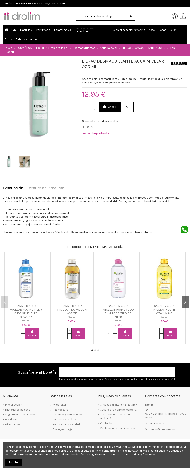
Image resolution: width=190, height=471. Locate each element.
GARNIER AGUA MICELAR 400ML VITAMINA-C (164, 309)
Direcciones (12, 424)
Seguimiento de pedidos (20, 414)
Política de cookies (65, 419)
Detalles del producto (45, 188)
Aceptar (14, 462)
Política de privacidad (66, 424)
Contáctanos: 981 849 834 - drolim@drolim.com (34, 3)
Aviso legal (59, 404)
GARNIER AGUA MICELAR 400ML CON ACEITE (72, 309)
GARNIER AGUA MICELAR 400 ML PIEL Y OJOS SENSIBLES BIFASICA (26, 311)
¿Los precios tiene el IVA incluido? (115, 416)
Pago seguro (60, 409)
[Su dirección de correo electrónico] (113, 372)
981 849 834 (156, 423)
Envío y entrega (62, 429)
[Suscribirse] (171, 372)
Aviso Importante (96, 133)
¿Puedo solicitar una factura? (118, 404)
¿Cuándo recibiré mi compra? (119, 409)
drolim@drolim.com (162, 429)
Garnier (26, 320)
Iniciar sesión (13, 404)
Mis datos (11, 419)
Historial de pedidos (17, 409)
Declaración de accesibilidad (118, 428)
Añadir (109, 106)
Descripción (13, 188)
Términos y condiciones (67, 414)
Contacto (106, 423)
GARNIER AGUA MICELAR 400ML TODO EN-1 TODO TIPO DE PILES (118, 311)
